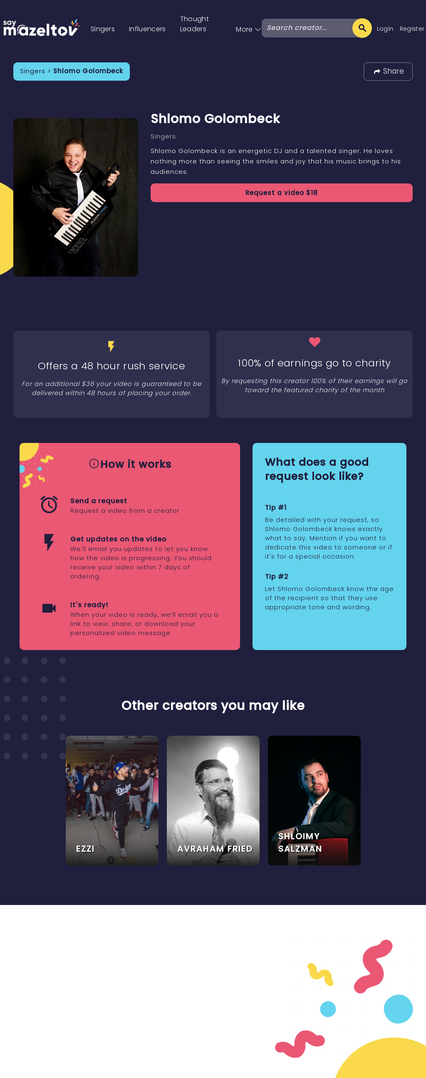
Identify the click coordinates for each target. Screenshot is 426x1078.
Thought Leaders (194, 24)
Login (385, 29)
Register (412, 29)
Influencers (147, 29)
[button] (248, 20)
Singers (103, 29)
